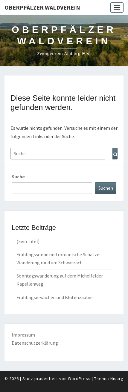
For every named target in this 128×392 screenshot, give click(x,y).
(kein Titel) (27, 241)
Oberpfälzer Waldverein (42, 7)
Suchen (105, 188)
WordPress (79, 378)
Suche (18, 177)
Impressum (23, 335)
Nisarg (117, 378)
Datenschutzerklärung (35, 343)
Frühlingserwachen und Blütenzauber (54, 297)
